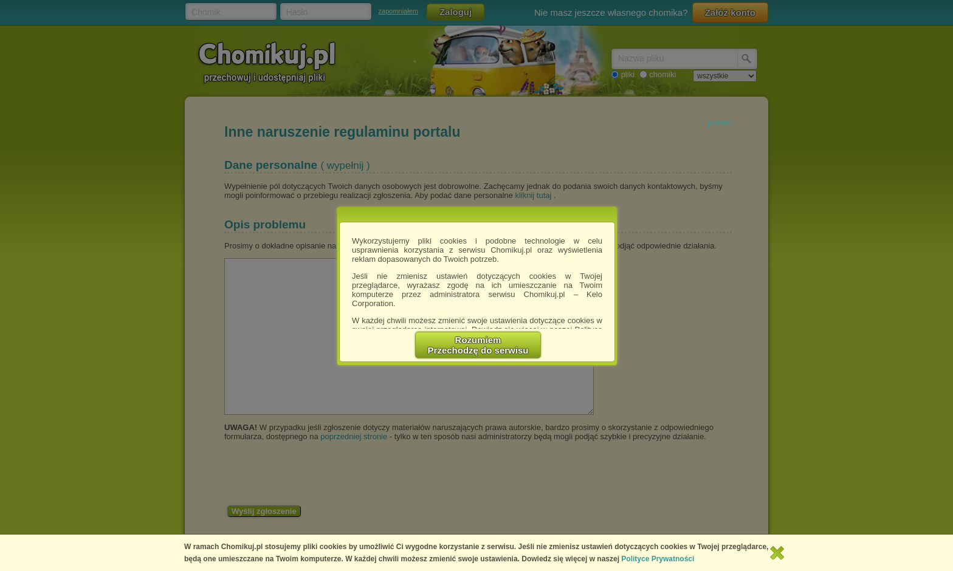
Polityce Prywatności (657, 559)
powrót (720, 122)
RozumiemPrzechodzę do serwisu (478, 345)
